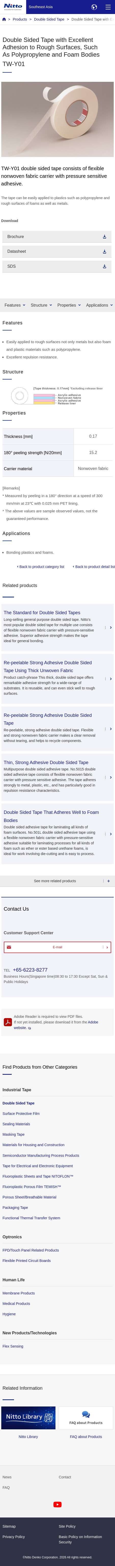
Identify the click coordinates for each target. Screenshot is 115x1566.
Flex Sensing (13, 1346)
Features (13, 305)
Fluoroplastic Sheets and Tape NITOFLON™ (38, 1176)
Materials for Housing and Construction (33, 1145)
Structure (39, 305)
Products (20, 19)
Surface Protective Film (21, 1114)
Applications (97, 305)
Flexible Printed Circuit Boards (27, 1261)
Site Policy (67, 1526)
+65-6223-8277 (30, 970)
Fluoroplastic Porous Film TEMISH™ (32, 1187)
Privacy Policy (14, 1537)
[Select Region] (94, 7)
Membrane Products (19, 1293)
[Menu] (108, 7)
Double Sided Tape (49, 19)
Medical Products (16, 1303)
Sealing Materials (16, 1124)
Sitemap (9, 1526)
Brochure (15, 236)
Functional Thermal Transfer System (31, 1218)
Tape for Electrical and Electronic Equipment (38, 1166)
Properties (67, 305)
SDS (11, 266)
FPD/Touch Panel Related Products (31, 1250)
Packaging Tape (15, 1208)
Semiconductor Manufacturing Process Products (41, 1155)
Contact (65, 1477)
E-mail (57, 947)
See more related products (55, 881)
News (7, 1477)
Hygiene (9, 1314)
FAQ (6, 1487)
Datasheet (16, 251)
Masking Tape (14, 1134)
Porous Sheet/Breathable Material (29, 1197)
